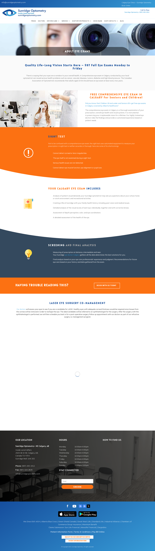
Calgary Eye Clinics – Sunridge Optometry (136, 3)
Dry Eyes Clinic (52, 21)
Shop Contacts (110, 21)
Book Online (126, 6)
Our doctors (21, 309)
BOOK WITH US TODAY (106, 285)
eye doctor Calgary (72, 255)
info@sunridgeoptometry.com (14, 2)
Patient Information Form (77, 541)
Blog (122, 21)
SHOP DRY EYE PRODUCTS (80, 21)
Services (65, 21)
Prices (33, 21)
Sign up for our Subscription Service (77, 537)
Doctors (41, 21)
